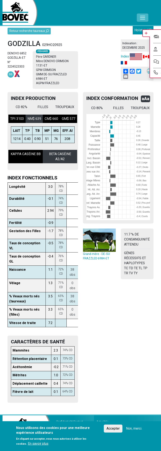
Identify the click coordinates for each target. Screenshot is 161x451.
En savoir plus (38, 444)
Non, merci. (134, 428)
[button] (85, 245)
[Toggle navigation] (142, 17)
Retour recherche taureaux (29, 31)
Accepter (113, 428)
